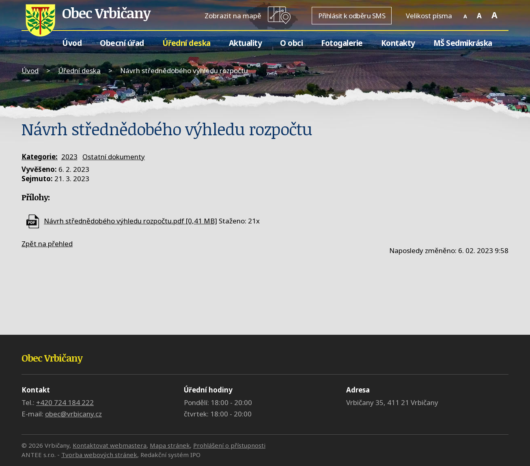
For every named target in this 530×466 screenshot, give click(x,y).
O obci (291, 43)
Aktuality (245, 43)
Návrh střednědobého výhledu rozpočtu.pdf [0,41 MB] (130, 220)
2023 (69, 156)
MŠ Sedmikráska (462, 43)
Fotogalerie (342, 43)
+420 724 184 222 (65, 402)
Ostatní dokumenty (113, 156)
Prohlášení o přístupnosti (229, 445)
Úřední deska (186, 43)
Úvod (72, 43)
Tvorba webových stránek (99, 455)
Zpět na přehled (47, 243)
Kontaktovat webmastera (110, 445)
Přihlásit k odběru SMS (351, 15)
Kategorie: (40, 156)
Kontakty (398, 43)
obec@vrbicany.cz (73, 413)
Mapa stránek (170, 445)
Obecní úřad (122, 43)
